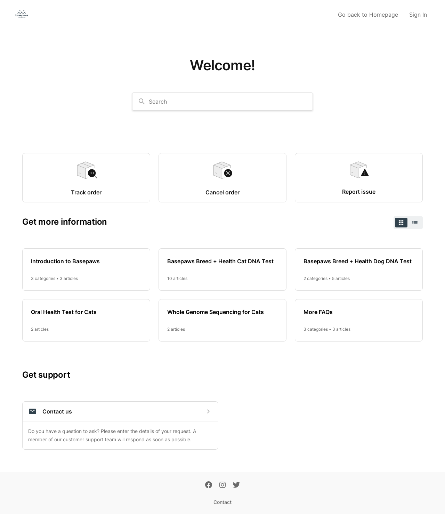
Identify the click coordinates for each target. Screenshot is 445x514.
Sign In (418, 14)
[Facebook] (208, 485)
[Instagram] (222, 485)
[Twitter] (236, 485)
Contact (222, 502)
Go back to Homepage (368, 14)
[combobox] (222, 102)
